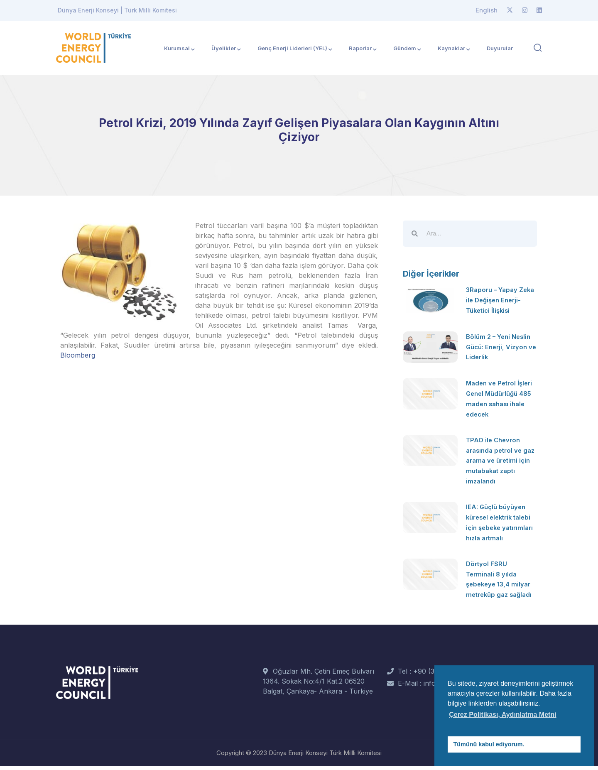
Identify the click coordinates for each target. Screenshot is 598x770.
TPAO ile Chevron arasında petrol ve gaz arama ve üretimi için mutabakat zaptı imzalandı (500, 458)
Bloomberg (77, 355)
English (486, 10)
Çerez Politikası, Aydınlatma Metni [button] (502, 714)
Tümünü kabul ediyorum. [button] (488, 744)
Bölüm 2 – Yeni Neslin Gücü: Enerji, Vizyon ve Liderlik (500, 346)
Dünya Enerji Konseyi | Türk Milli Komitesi (117, 10)
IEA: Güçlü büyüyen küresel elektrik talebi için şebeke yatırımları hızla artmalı (501, 523)
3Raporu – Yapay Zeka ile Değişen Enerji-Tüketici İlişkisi (500, 299)
